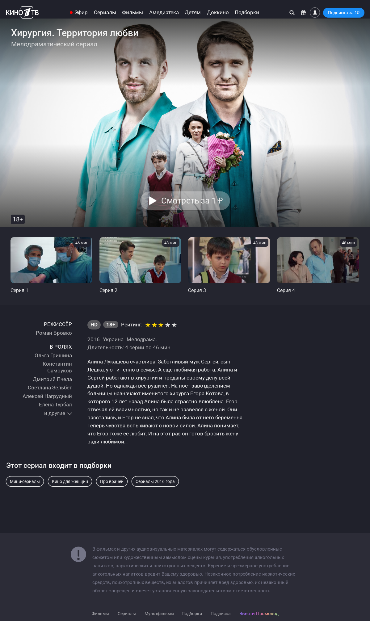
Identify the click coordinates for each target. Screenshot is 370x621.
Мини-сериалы (25, 481)
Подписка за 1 (343, 12)
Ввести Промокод (259, 613)
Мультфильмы (159, 613)
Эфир (81, 12)
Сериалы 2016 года (155, 481)
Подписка (221, 613)
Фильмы (132, 12)
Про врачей (112, 481)
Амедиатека (164, 12)
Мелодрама (141, 339)
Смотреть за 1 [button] (192, 201)
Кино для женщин (70, 481)
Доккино (218, 12)
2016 (93, 339)
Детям (193, 12)
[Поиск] (292, 12)
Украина (113, 339)
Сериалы (105, 12)
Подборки (247, 12)
